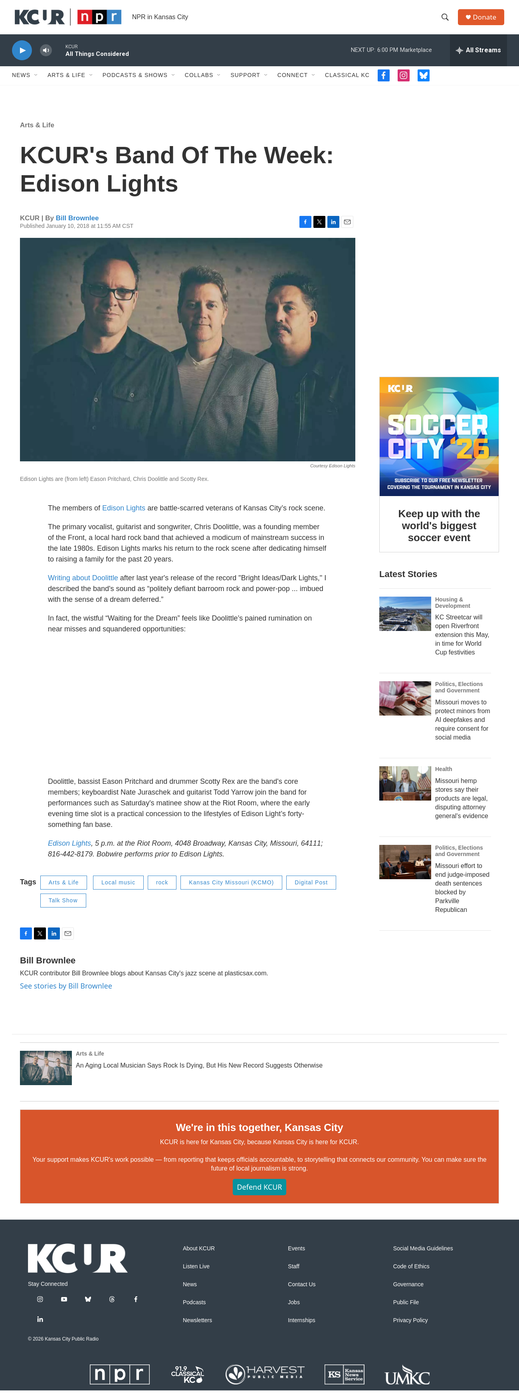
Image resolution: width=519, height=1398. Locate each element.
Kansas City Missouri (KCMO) (231, 890)
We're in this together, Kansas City (259, 1135)
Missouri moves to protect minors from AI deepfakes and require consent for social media (462, 727)
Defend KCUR (259, 1194)
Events (296, 1256)
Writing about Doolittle (83, 586)
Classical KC (347, 83)
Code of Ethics (411, 1274)
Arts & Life (66, 83)
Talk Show (63, 908)
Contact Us (301, 1292)
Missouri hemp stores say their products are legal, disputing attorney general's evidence (461, 806)
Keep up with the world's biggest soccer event (439, 533)
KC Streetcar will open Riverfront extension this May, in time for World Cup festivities (462, 643)
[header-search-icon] (446, 21)
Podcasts (194, 1310)
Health (443, 776)
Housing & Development (452, 610)
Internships (301, 1328)
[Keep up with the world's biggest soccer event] (439, 444)
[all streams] (478, 58)
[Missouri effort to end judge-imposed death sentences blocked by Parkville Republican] (405, 869)
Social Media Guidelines (423, 1256)
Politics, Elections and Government (459, 695)
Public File (406, 1310)
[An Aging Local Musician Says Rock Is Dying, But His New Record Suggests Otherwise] (46, 1075)
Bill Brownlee (77, 225)
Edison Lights (123, 516)
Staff (293, 1274)
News (21, 83)
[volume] (46, 58)
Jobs (294, 1310)
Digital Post (311, 890)
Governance (408, 1292)
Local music (118, 890)
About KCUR (199, 1256)
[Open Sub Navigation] (36, 83)
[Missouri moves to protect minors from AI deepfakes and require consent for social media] (405, 706)
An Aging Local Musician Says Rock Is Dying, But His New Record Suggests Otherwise (199, 1073)
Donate (486, 21)
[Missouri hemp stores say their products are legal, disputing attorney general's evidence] (405, 791)
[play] (22, 58)
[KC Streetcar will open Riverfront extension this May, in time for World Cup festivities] (405, 621)
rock (162, 890)
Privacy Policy (410, 1328)
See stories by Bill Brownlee (66, 994)
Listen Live (196, 1274)
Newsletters (197, 1328)
